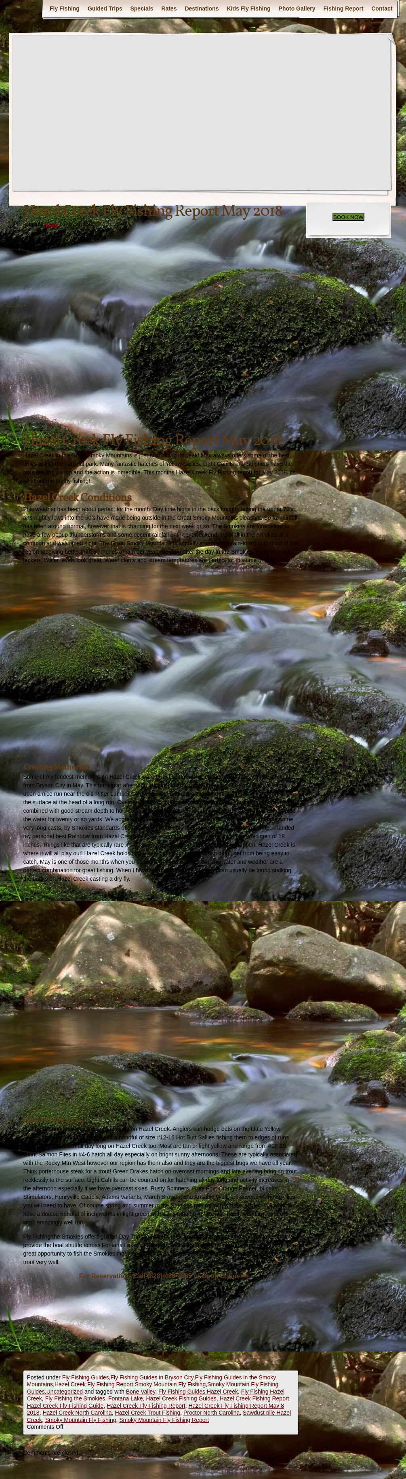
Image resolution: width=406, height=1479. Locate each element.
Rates (169, 8)
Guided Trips (105, 8)
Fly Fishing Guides (85, 1377)
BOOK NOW (348, 217)
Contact (381, 8)
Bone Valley (141, 1391)
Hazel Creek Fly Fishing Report (94, 1384)
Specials (141, 8)
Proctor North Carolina (211, 1412)
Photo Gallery (297, 8)
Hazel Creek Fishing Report (254, 1398)
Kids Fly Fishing (248, 8)
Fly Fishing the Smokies (75, 1398)
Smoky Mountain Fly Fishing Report (164, 1420)
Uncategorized (64, 1391)
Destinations (202, 8)
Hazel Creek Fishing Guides (181, 1398)
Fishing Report (344, 8)
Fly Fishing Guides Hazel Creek (198, 1391)
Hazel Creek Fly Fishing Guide (65, 1405)
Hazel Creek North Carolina (76, 1412)
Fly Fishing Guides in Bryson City (152, 1377)
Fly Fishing (65, 8)
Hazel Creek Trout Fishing (147, 1412)
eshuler (51, 224)
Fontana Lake (125, 1398)
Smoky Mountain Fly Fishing (170, 1384)
